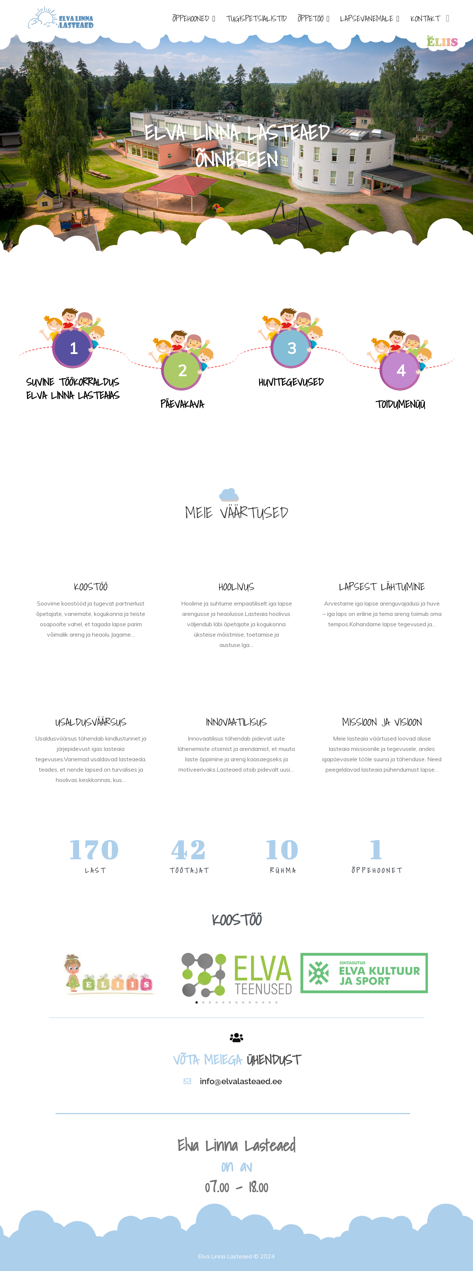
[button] (196, 1002)
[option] (236, 144)
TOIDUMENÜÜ (400, 404)
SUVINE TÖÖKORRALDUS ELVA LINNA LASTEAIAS (72, 389)
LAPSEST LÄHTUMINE (382, 586)
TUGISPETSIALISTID (256, 18)
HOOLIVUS (236, 586)
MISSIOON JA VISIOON (382, 722)
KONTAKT (425, 18)
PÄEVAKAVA (181, 404)
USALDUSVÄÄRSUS (90, 722)
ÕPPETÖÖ (310, 18)
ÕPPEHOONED (191, 18)
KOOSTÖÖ (91, 586)
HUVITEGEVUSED (291, 382)
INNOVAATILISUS (236, 722)
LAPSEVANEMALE (366, 18)
